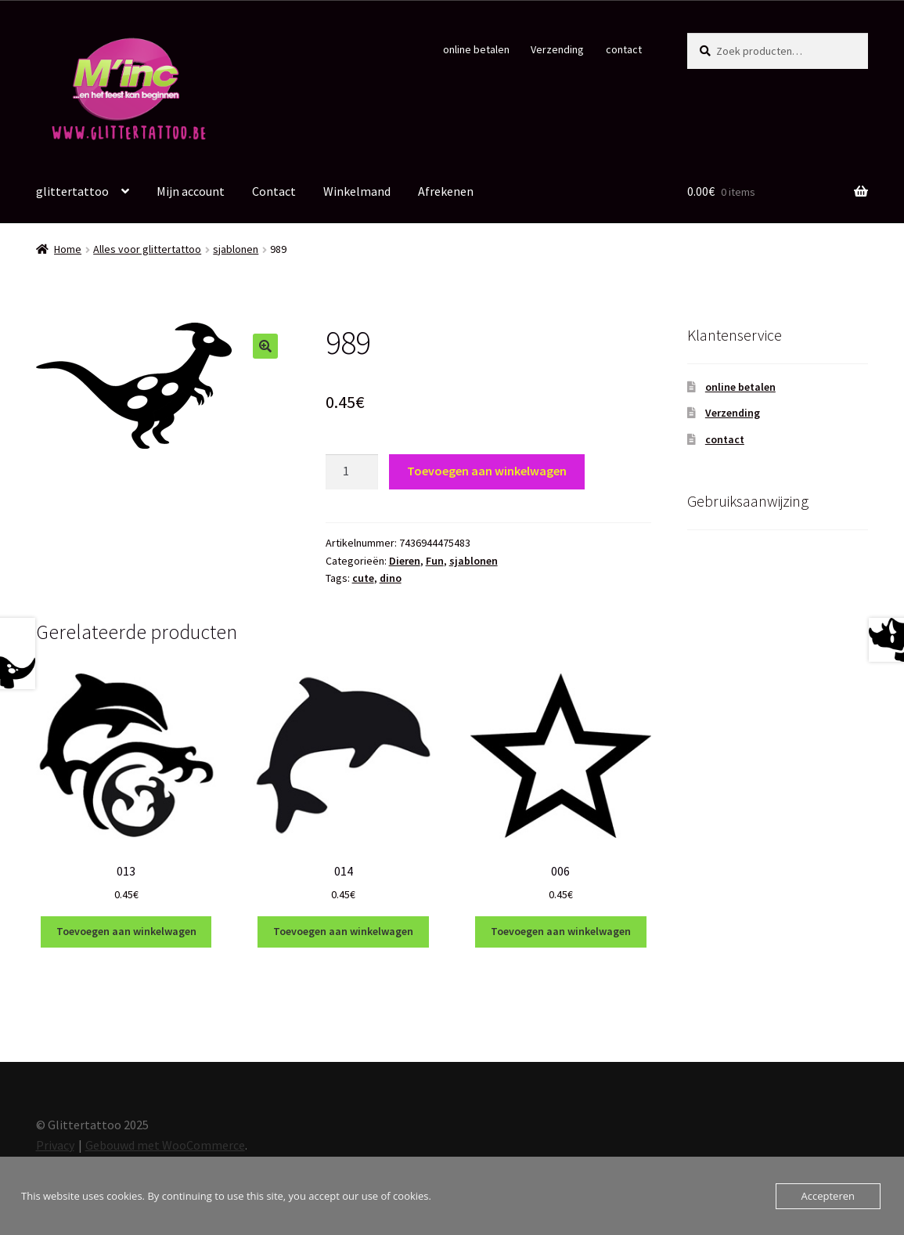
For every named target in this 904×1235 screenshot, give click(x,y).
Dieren (404, 561)
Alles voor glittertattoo (147, 249)
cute (363, 578)
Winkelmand (357, 191)
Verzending (557, 49)
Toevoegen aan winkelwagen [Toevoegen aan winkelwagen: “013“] (126, 931)
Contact (274, 191)
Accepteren (828, 1196)
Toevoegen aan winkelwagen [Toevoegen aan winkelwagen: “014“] (343, 931)
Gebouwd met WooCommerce (165, 1145)
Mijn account (191, 191)
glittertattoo (72, 191)
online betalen (476, 49)
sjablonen (235, 249)
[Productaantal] (352, 472)
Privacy (55, 1145)
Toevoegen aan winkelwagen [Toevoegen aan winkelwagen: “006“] (561, 931)
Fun (435, 561)
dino (391, 578)
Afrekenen (446, 191)
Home (67, 249)
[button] (265, 346)
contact (624, 49)
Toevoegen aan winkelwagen (487, 470)
